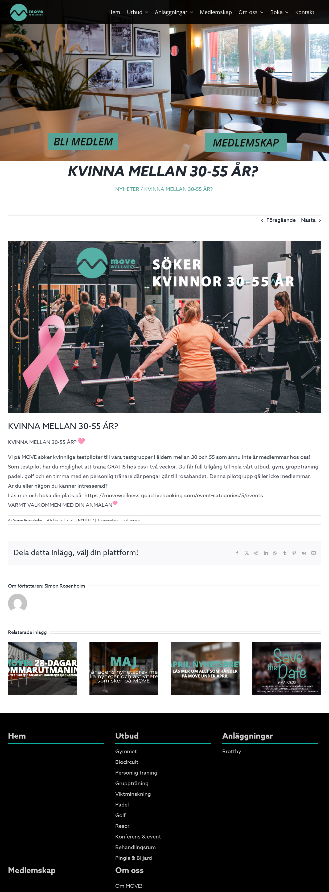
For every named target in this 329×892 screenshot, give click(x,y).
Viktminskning (133, 794)
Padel (122, 805)
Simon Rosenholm (27, 520)
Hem (17, 736)
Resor (122, 826)
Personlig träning (136, 773)
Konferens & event (138, 837)
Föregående (281, 220)
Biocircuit (126, 762)
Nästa (308, 220)
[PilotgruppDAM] (164, 327)
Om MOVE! (128, 886)
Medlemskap (32, 870)
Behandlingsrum (135, 847)
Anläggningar (247, 736)
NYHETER (86, 520)
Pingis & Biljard (133, 858)
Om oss (129, 870)
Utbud (127, 736)
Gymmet (126, 751)
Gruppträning (132, 783)
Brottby (231, 751)
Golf (120, 815)
